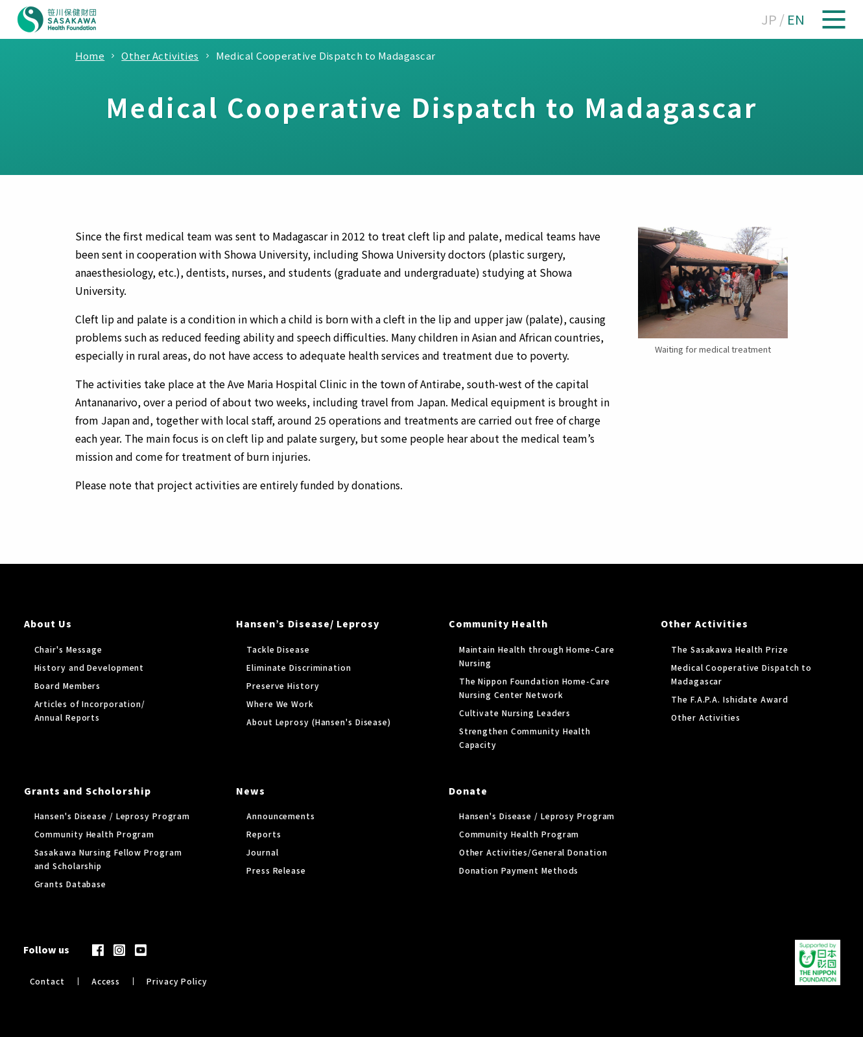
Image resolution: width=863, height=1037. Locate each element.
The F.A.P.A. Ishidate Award (729, 699)
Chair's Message (68, 649)
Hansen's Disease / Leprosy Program (112, 815)
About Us (48, 623)
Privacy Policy (177, 980)
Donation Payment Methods (519, 870)
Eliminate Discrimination (298, 667)
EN (796, 19)
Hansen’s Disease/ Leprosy (307, 623)
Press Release (276, 870)
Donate (468, 790)
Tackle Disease (278, 649)
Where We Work (280, 703)
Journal (262, 851)
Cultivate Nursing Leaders (515, 712)
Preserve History (282, 685)
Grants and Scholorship (87, 790)
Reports (263, 833)
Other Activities (704, 623)
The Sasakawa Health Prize (729, 649)
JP (769, 19)
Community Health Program (94, 833)
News (250, 790)
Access (105, 980)
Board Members (67, 685)
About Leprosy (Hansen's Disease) (318, 721)
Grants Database (70, 883)
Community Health (499, 623)
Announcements (280, 815)
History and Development (89, 667)
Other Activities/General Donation (533, 851)
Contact (47, 980)
